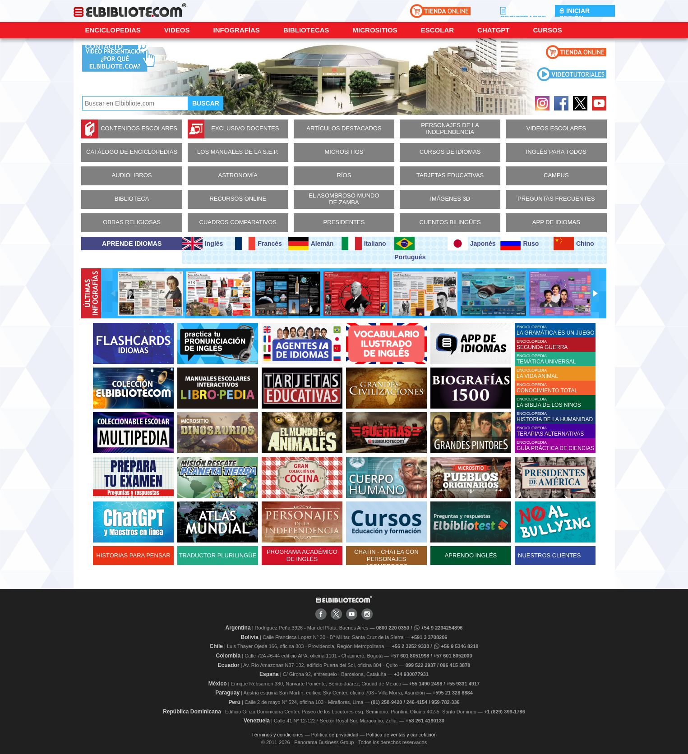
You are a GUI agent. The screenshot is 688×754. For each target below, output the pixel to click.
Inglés (202, 243)
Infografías (236, 30)
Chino (574, 243)
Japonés (472, 243)
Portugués (409, 249)
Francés (258, 243)
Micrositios (375, 30)
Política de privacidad (335, 734)
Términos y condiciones (277, 734)
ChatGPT (493, 30)
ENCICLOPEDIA (556, 330)
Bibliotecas (306, 30)
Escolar (437, 30)
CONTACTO (104, 46)
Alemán (310, 243)
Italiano (364, 243)
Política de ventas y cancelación (401, 734)
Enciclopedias (113, 30)
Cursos (547, 30)
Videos (177, 30)
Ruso (519, 243)
